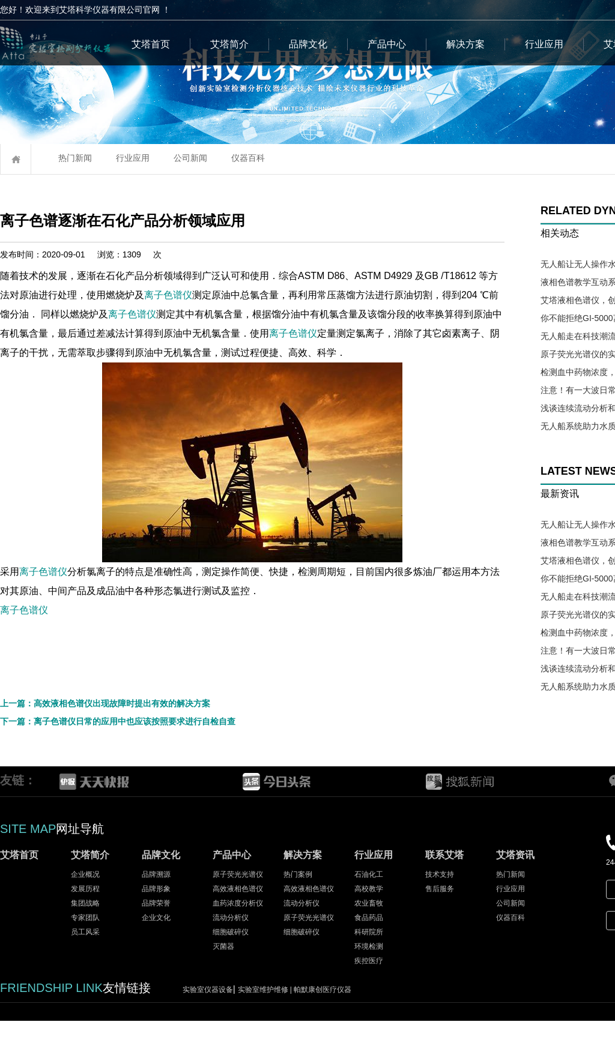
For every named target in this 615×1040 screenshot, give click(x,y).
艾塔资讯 (515, 874)
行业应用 (544, 44)
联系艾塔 (444, 874)
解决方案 (465, 44)
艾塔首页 (151, 44)
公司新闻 (190, 158)
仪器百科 (248, 158)
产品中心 (387, 44)
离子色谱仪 (242, 295)
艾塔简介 (229, 44)
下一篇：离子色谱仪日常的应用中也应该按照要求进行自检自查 (117, 740)
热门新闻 (75, 158)
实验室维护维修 (266, 1009)
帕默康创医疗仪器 (322, 1009)
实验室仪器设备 (208, 1009)
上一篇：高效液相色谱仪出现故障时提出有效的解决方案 (105, 722)
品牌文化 (308, 44)
